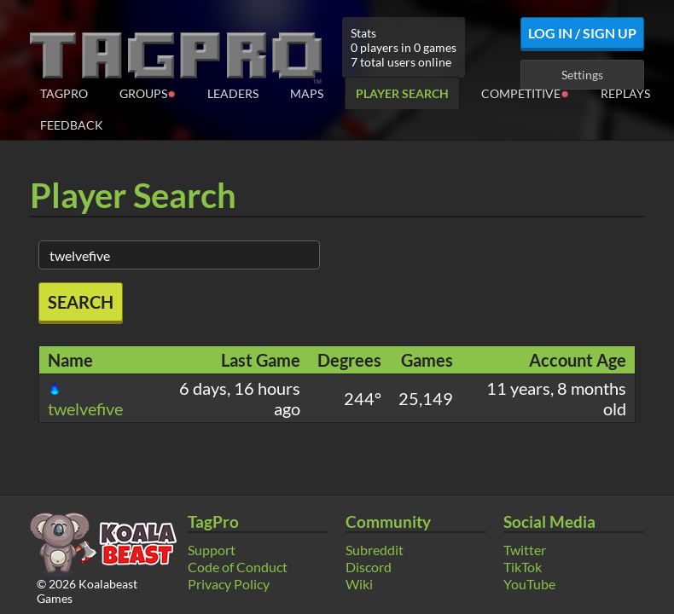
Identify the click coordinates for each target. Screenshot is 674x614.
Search (80, 302)
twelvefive (85, 400)
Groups (147, 92)
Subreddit (375, 550)
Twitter (524, 550)
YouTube (529, 584)
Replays (625, 93)
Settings (582, 74)
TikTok (522, 567)
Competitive (525, 92)
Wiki (359, 584)
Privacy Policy (229, 584)
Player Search (402, 93)
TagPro (64, 93)
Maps (306, 93)
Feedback (71, 125)
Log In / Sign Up (582, 33)
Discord (369, 567)
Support (211, 550)
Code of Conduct (238, 567)
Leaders (233, 93)
